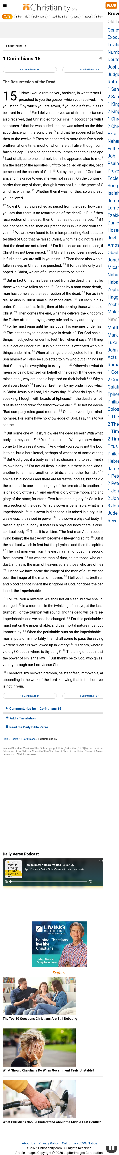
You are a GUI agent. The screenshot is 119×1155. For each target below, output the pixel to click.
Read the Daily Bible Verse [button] (27, 727)
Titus (113, 446)
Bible (5, 738)
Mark (113, 335)
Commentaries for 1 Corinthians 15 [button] (33, 709)
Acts (112, 357)
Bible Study (102, 16)
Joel (112, 237)
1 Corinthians (28, 738)
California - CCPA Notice (79, 1143)
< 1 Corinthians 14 (29, 69)
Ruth (112, 81)
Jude (113, 513)
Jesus (75, 16)
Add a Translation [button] (21, 718)
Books (14, 738)
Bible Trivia (22, 16)
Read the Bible (59, 16)
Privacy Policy (48, 1143)
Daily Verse (39, 16)
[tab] (59, 708)
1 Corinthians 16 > (89, 69)
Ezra (112, 133)
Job (111, 156)
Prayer (87, 16)
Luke (112, 342)
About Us (28, 1143)
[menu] (5, 6)
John (113, 350)
